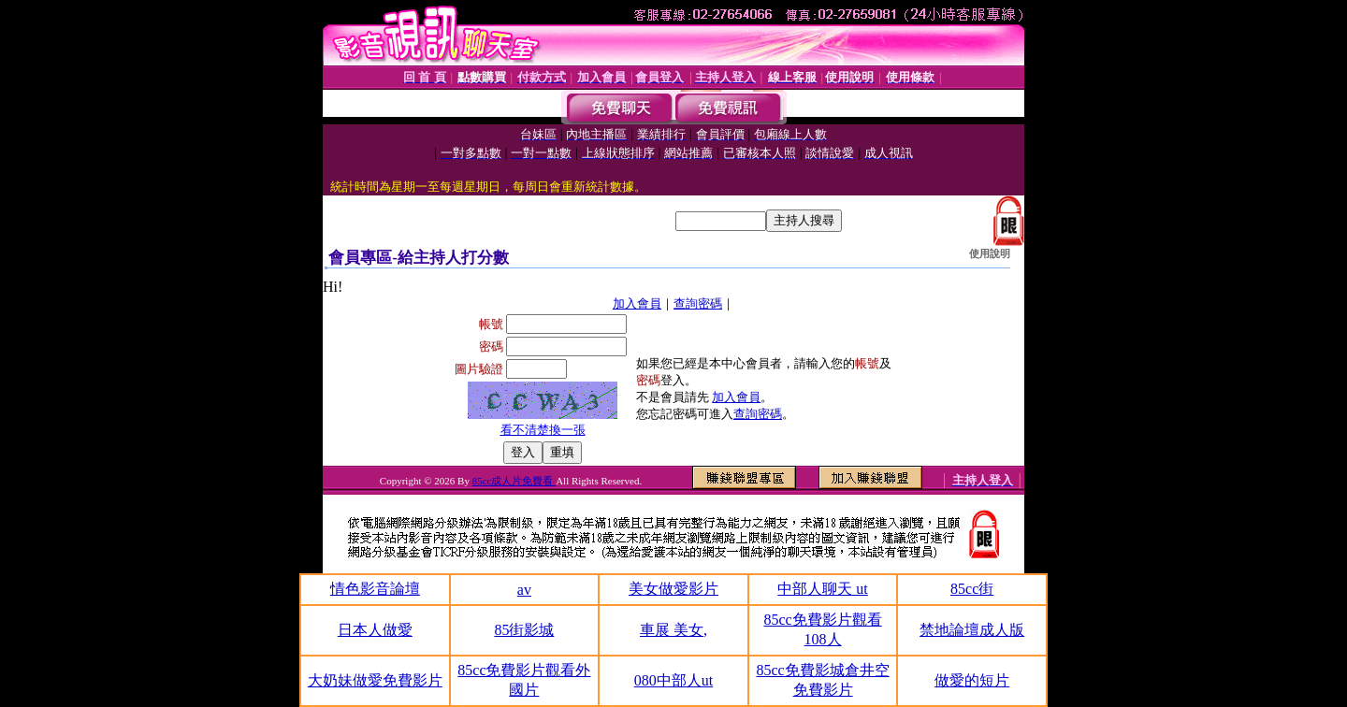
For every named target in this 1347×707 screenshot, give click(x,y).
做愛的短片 (971, 680)
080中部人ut (673, 680)
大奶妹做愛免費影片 (375, 680)
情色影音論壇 (375, 589)
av (524, 590)
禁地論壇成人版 (972, 630)
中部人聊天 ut (822, 589)
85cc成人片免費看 (514, 480)
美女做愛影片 (673, 589)
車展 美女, (673, 630)
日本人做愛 (375, 630)
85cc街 (971, 589)
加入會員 (637, 303)
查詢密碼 (698, 303)
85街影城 (524, 630)
